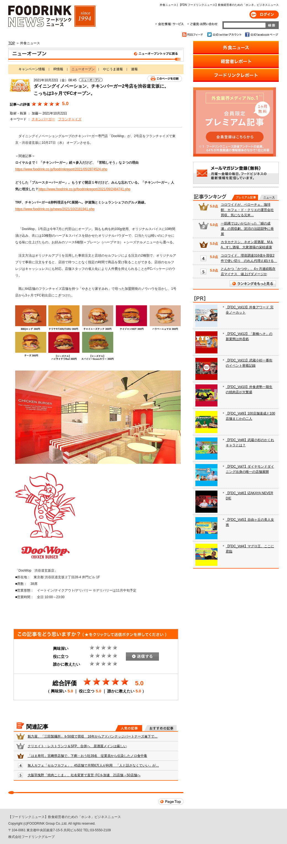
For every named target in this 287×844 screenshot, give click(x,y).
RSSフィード (193, 34)
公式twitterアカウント (225, 34)
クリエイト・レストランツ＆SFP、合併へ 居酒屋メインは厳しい (77, 746)
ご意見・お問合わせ (202, 24)
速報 (134, 69)
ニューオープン (96, 55)
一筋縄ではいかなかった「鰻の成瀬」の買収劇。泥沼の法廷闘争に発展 (247, 229)
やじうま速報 (113, 69)
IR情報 (58, 69)
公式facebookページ (261, 34)
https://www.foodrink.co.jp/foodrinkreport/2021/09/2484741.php (84, 189)
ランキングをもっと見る (253, 283)
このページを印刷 (164, 78)
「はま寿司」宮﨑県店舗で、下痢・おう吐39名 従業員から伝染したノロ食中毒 (87, 756)
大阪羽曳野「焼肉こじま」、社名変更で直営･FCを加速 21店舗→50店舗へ (84, 775)
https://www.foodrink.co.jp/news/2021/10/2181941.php (55, 209)
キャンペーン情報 (31, 69)
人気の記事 (128, 728)
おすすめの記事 (160, 728)
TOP (11, 43)
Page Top (171, 801)
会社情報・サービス (171, 24)
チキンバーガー (43, 119)
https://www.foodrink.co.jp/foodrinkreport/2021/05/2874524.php (61, 169)
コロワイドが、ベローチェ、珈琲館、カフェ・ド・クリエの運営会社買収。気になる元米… (247, 210)
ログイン (264, 15)
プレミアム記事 (245, 197)
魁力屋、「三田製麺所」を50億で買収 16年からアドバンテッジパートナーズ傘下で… (93, 736)
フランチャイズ (69, 119)
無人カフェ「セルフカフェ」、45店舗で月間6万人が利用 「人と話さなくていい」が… (93, 765)
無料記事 (268, 197)
